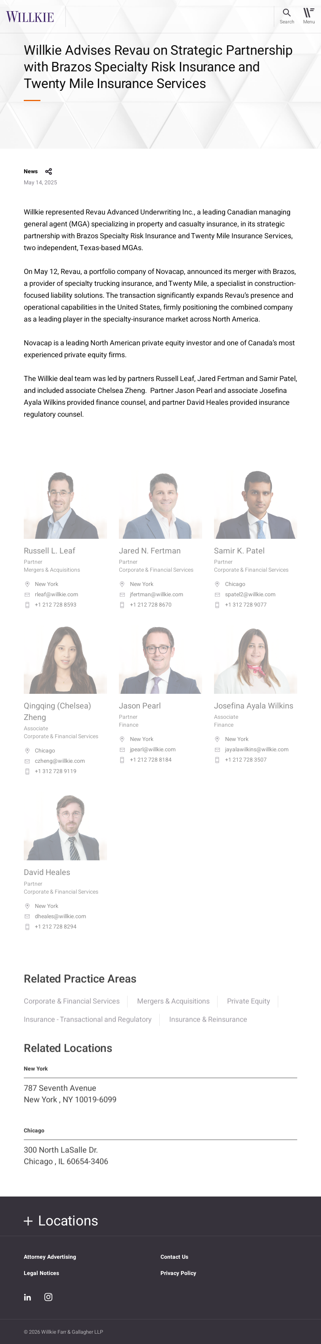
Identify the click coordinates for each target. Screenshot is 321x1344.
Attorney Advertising (50, 1257)
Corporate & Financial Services (72, 1010)
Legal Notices (41, 1273)
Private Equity (248, 1010)
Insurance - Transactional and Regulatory (88, 1028)
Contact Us (174, 1257)
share (48, 171)
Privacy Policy (178, 1273)
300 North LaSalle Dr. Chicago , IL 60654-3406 (66, 1164)
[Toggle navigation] (309, 17)
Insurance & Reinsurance (208, 1028)
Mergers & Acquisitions (173, 1010)
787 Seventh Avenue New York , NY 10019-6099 (70, 1102)
